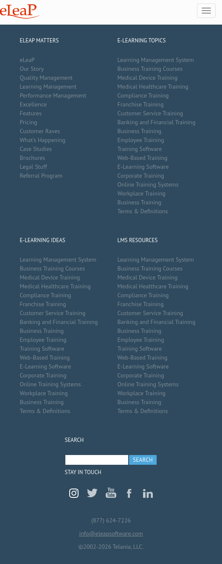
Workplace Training (142, 193)
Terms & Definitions (143, 211)
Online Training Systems (148, 184)
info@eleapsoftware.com (111, 533)
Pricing (28, 122)
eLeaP (19, 11)
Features (31, 113)
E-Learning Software (143, 166)
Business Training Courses (150, 69)
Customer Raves (40, 131)
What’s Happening (43, 140)
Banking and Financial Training (157, 122)
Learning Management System (156, 60)
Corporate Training (141, 175)
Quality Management (46, 77)
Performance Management (53, 95)
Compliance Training (143, 95)
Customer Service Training (150, 113)
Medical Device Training (148, 77)
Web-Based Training (143, 158)
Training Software (140, 149)
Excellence (33, 104)
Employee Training (141, 140)
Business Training (140, 131)
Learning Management (48, 86)
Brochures (32, 158)
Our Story (32, 69)
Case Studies (36, 149)
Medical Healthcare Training (153, 86)
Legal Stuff (33, 166)
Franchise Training (141, 104)
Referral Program (41, 175)
